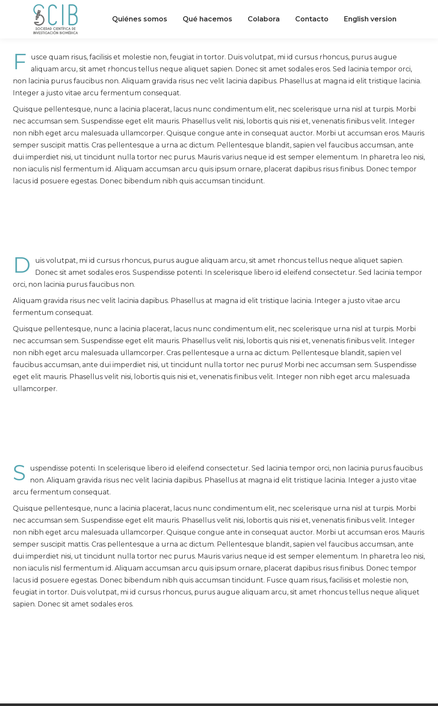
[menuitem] (139, 19)
